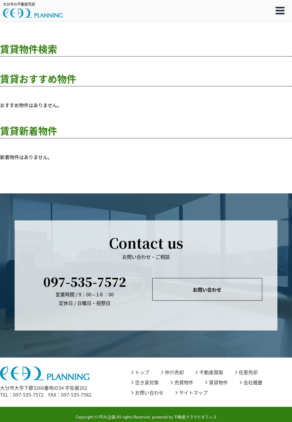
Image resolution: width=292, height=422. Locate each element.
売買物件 (182, 382)
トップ (140, 372)
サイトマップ (191, 392)
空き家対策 (145, 382)
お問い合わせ (207, 289)
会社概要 (251, 382)
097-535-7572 (84, 281)
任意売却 (246, 372)
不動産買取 (209, 372)
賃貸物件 (216, 382)
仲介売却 (172, 372)
